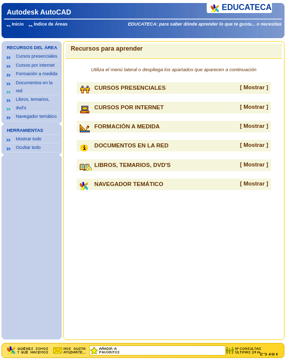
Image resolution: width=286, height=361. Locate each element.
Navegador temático (36, 116)
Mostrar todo (28, 138)
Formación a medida (36, 73)
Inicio (18, 24)
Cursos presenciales (36, 56)
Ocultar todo (28, 147)
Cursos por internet (35, 65)
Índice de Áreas (50, 24)
